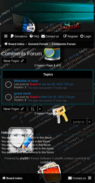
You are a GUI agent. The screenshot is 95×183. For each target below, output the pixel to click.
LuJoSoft (46, 162)
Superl (34, 84)
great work (22, 93)
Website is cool (26, 81)
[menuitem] (18, 36)
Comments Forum (21, 53)
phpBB (24, 158)
